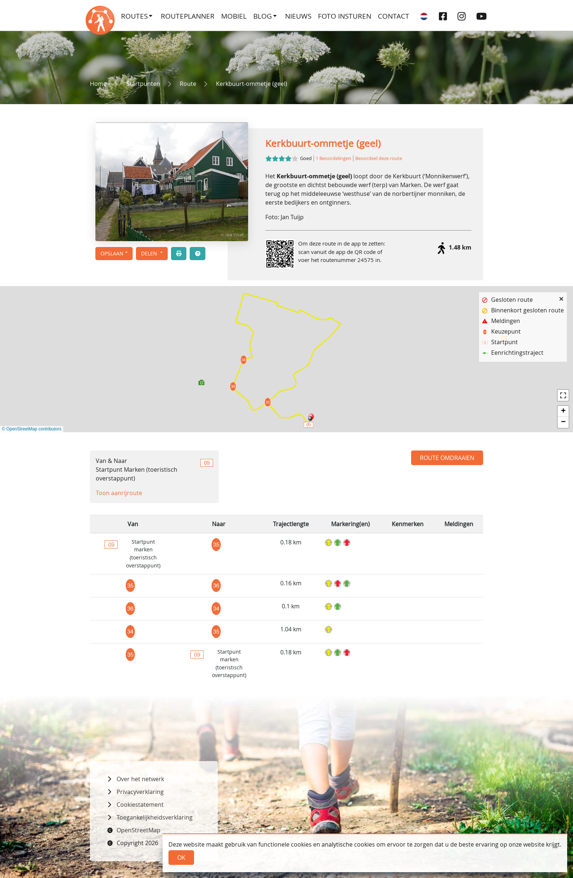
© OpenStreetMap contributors (31, 429)
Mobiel (234, 16)
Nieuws (298, 16)
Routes (134, 16)
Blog (262, 16)
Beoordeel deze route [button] (378, 158)
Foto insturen (344, 16)
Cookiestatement (140, 805)
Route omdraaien (447, 458)
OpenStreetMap (138, 830)
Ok (181, 858)
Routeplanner (188, 16)
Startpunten (143, 84)
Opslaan (112, 253)
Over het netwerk (140, 779)
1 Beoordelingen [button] (333, 158)
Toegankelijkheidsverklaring (155, 817)
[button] (152, 253)
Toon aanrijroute (119, 493)
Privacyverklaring (140, 792)
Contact (393, 16)
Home (98, 84)
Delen (150, 253)
